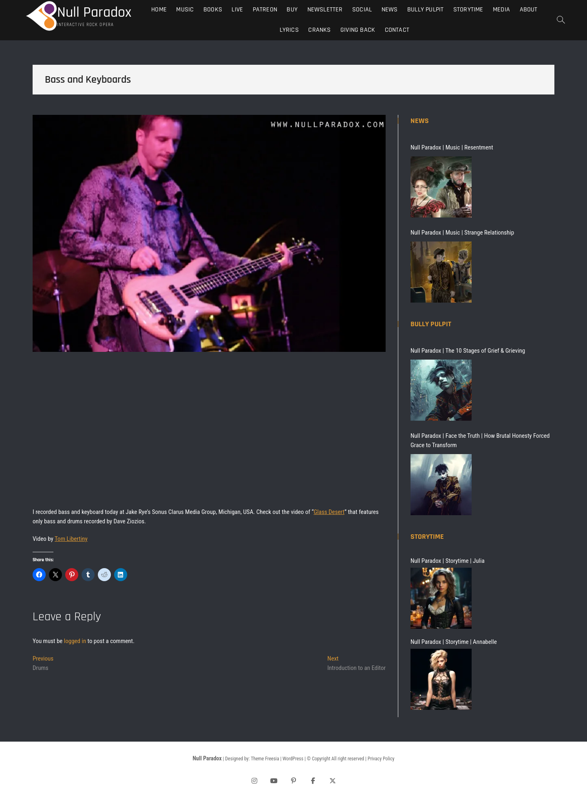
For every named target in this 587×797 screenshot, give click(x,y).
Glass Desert (328, 512)
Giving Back (357, 30)
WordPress (292, 759)
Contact (397, 30)
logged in (75, 641)
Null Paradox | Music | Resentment (451, 147)
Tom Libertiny (71, 538)
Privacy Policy (381, 759)
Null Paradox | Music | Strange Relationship (462, 232)
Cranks (319, 30)
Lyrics (289, 30)
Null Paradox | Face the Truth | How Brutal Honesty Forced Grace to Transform (479, 440)
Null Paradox (94, 13)
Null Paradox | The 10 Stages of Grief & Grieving (467, 350)
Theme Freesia (265, 759)
